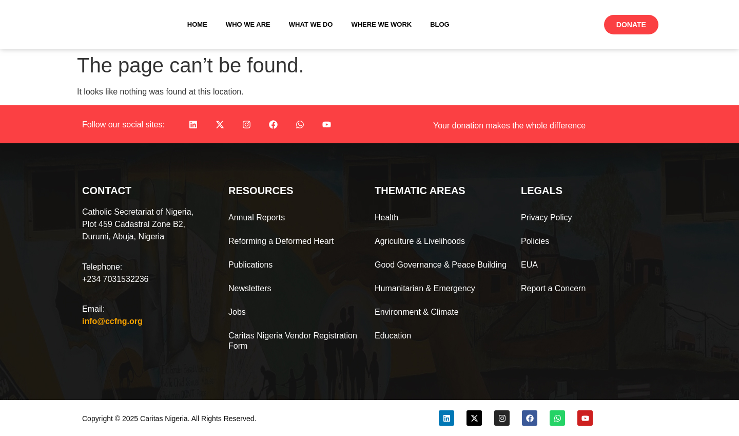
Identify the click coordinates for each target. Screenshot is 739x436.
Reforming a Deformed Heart (281, 241)
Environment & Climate (417, 312)
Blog (440, 24)
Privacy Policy (546, 217)
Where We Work (381, 24)
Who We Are (248, 24)
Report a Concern (553, 288)
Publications (250, 264)
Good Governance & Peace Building (441, 264)
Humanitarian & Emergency (425, 288)
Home (197, 24)
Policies (535, 241)
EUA (529, 264)
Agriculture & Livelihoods (420, 241)
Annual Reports (256, 217)
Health (386, 217)
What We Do (311, 24)
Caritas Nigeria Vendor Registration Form (292, 340)
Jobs (237, 312)
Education (393, 335)
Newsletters (249, 288)
